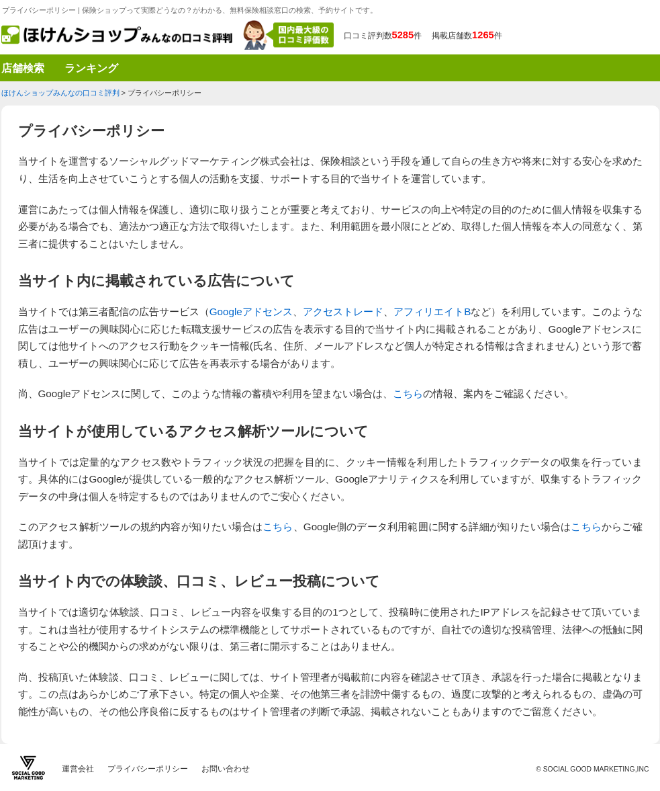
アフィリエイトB (432, 311)
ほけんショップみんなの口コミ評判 (60, 93)
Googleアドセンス (251, 311)
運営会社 (78, 769)
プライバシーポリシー (147, 769)
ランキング (91, 66)
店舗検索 (22, 66)
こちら (408, 393)
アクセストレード (343, 311)
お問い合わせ (225, 769)
